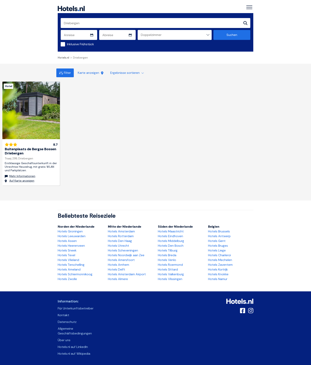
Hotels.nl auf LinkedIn (73, 347)
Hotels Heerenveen (71, 246)
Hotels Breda (167, 255)
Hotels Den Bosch (170, 246)
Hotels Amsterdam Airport (127, 274)
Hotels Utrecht (118, 246)
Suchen (232, 35)
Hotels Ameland (69, 269)
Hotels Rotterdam (121, 236)
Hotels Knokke (218, 274)
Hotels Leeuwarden (71, 236)
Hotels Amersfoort (121, 260)
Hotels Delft (116, 269)
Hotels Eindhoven (170, 236)
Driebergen (80, 57)
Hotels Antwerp (219, 236)
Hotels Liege (217, 250)
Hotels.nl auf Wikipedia (74, 354)
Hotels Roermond (170, 265)
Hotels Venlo (167, 260)
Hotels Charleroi (219, 255)
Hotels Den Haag (120, 241)
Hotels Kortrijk (218, 269)
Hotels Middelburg (171, 241)
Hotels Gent (217, 241)
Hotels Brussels (219, 231)
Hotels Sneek (67, 250)
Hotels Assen (67, 241)
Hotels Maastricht (171, 231)
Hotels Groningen (70, 231)
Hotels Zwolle (67, 279)
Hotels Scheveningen (123, 250)
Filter (65, 73)
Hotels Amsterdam (121, 231)
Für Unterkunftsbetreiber (75, 308)
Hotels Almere (118, 279)
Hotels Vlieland (68, 260)
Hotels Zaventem (220, 265)
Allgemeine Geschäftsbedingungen (75, 330)
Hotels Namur (217, 279)
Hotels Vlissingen (170, 279)
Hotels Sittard (168, 269)
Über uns (64, 340)
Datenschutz (67, 322)
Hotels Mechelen (220, 260)
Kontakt (63, 315)
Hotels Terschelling (71, 265)
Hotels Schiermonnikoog (75, 274)
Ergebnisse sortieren (127, 73)
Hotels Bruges (218, 246)
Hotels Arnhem (118, 265)
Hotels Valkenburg (171, 274)
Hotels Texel (66, 255)
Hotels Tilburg (168, 250)
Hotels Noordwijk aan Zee (126, 255)
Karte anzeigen (90, 73)
